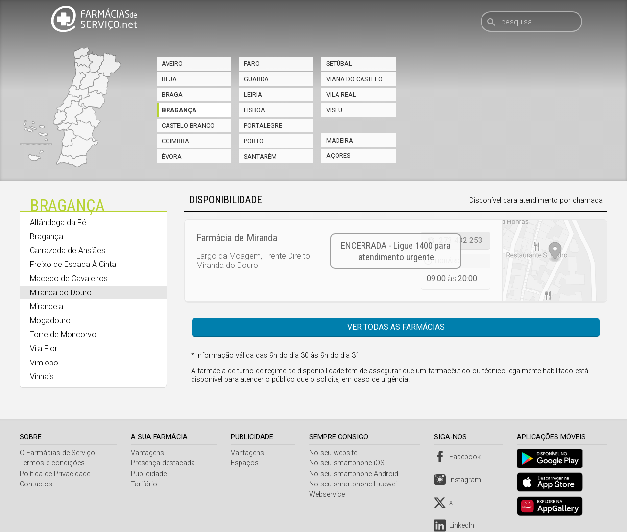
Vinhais (42, 376)
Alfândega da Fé (58, 222)
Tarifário (145, 484)
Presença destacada (164, 463)
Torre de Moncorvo (63, 334)
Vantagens (148, 453)
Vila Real (341, 94)
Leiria (253, 94)
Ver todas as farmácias (396, 327)
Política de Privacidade (55, 474)
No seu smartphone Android (356, 474)
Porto (254, 141)
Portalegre (263, 125)
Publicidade (150, 474)
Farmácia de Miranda (236, 237)
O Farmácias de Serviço (57, 453)
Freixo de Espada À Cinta (73, 264)
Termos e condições (52, 463)
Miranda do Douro (61, 292)
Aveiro (172, 63)
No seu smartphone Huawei (355, 484)
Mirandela (46, 306)
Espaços (246, 463)
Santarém (260, 156)
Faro (252, 63)
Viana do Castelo (354, 79)
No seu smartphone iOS (349, 463)
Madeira (339, 140)
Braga (172, 94)
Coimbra (175, 141)
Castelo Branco (188, 125)
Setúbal (339, 63)
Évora (172, 156)
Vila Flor (43, 348)
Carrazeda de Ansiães (67, 250)
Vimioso (44, 362)
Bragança (179, 110)
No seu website (336, 453)
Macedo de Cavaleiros (69, 278)
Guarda (256, 79)
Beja (169, 79)
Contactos (36, 484)
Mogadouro (50, 320)
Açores (338, 155)
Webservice (329, 494)
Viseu (334, 110)
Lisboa (254, 110)
